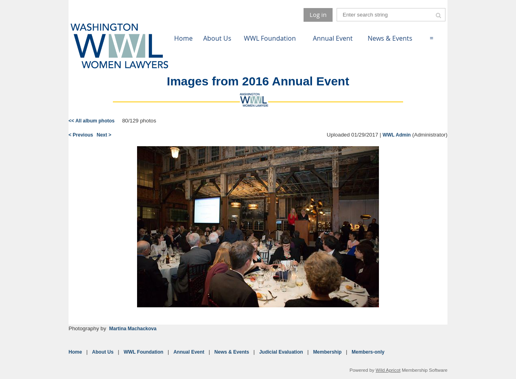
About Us (102, 352)
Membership (327, 352)
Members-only (368, 352)
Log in (318, 14)
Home (75, 352)
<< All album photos (91, 121)
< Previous (81, 135)
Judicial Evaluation (281, 352)
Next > (104, 135)
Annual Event (188, 352)
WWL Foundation (143, 352)
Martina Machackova (132, 328)
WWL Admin (397, 135)
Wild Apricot (388, 370)
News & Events (231, 352)
